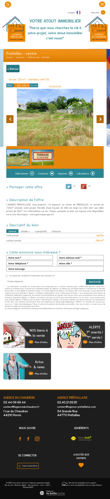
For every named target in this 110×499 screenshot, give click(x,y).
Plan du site (9, 485)
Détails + (25, 231)
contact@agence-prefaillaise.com (76, 406)
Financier (56, 231)
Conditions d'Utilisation (64, 308)
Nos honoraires (33, 485)
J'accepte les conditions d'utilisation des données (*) (32, 275)
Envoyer (95, 281)
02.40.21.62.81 (67, 402)
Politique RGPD (28, 487)
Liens (42, 485)
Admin (48, 485)
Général (12, 231)
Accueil (9, 58)
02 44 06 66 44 (14, 402)
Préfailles (20, 58)
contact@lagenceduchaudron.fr (21, 406)
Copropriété (41, 231)
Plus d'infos (38, 341)
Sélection (95, 12)
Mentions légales (20, 485)
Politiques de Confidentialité (41, 308)
